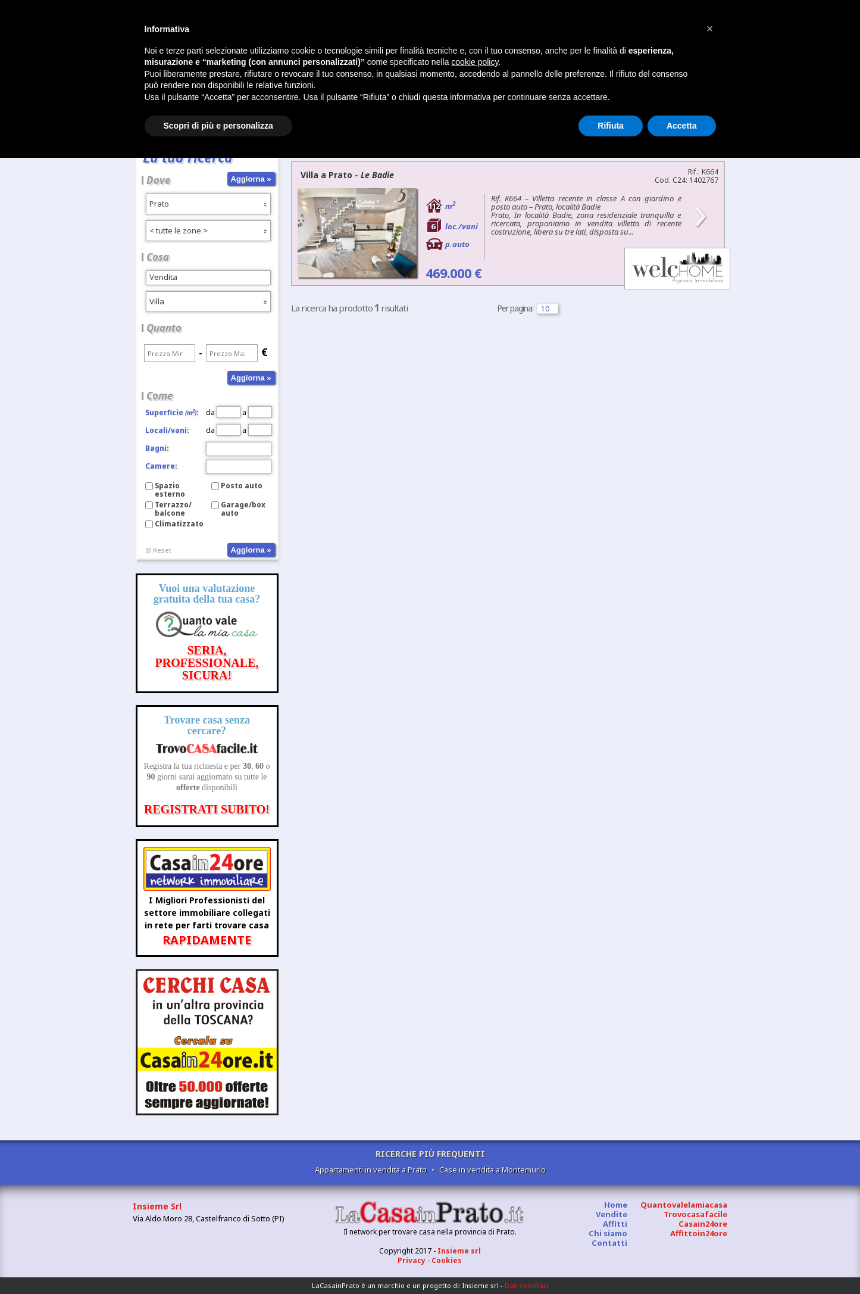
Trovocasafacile (695, 1214)
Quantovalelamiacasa (683, 1204)
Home (615, 1204)
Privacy (412, 1260)
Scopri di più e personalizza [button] (218, 125)
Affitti (615, 1223)
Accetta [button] (682, 125)
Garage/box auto (243, 509)
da (223, 412)
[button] (710, 28)
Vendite (611, 1214)
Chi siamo (608, 1233)
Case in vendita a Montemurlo (492, 1169)
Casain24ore (702, 1223)
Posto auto (241, 486)
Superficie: (172, 412)
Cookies (446, 1260)
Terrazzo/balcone (173, 509)
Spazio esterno (170, 490)
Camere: (161, 466)
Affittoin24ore (698, 1233)
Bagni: (157, 448)
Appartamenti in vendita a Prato (371, 1169)
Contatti (609, 1242)
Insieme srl (459, 1251)
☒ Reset (158, 549)
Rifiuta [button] (611, 125)
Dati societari (526, 1285)
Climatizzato (179, 524)
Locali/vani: (167, 430)
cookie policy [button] (474, 62)
